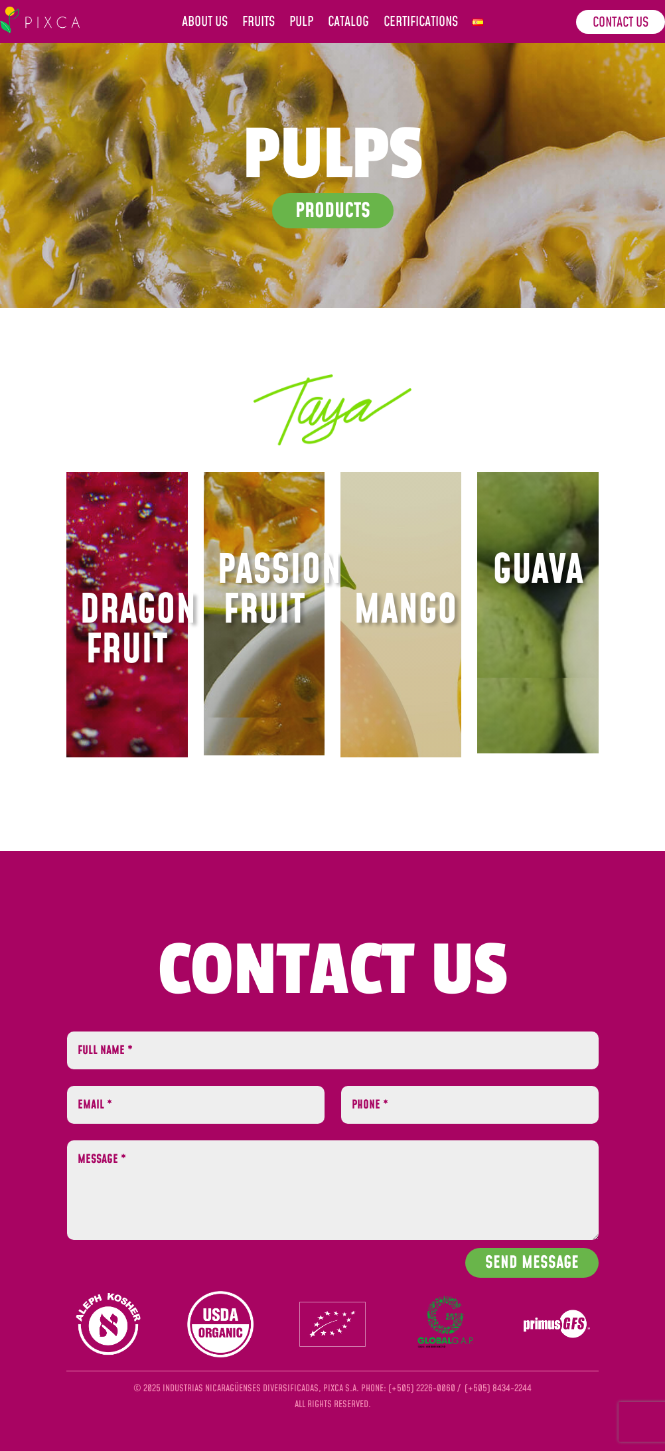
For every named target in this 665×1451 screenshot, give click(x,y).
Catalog (348, 24)
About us (205, 24)
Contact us (620, 22)
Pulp (301, 24)
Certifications (421, 24)
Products (332, 211)
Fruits (258, 24)
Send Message (532, 1262)
